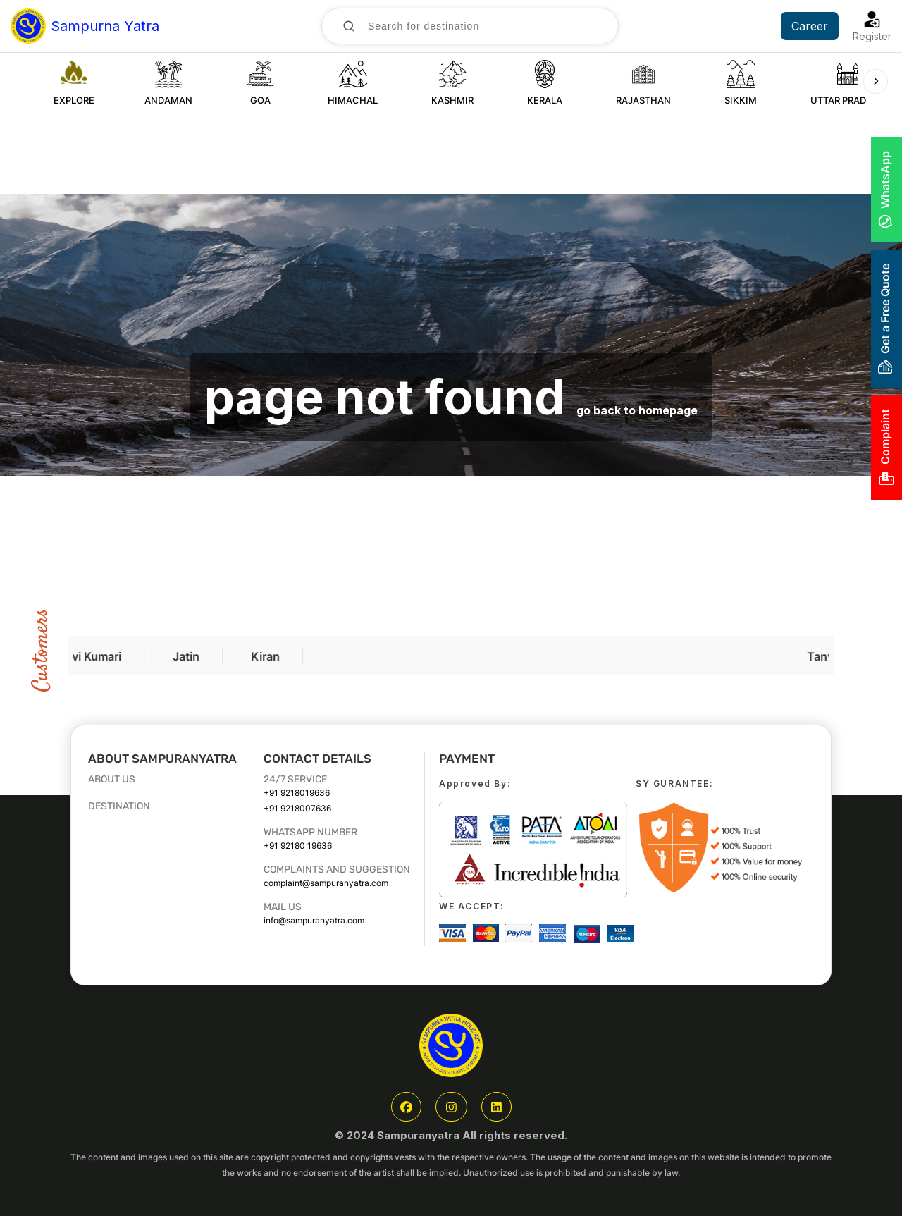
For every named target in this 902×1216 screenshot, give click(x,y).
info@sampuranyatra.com (314, 920)
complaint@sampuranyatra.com (326, 883)
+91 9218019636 (297, 792)
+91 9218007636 (297, 808)
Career (809, 26)
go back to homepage (637, 410)
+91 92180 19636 (298, 845)
